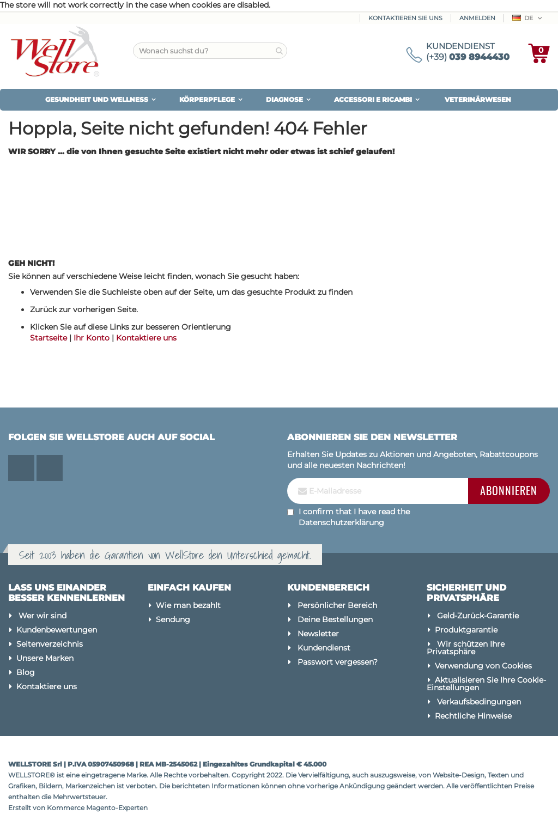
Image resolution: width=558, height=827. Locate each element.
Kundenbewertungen (56, 630)
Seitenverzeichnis (49, 644)
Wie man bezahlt (188, 605)
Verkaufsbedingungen (479, 702)
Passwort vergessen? (338, 662)
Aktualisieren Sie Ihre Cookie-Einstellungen (486, 683)
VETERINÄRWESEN (478, 99)
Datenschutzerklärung (341, 522)
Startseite (48, 338)
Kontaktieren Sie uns (405, 18)
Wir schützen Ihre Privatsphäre (466, 647)
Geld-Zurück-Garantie (478, 616)
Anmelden (477, 18)
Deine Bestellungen (335, 619)
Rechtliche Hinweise (473, 716)
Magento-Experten (117, 808)
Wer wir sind (42, 616)
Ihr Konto (92, 338)
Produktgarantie (466, 630)
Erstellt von (27, 808)
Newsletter (318, 634)
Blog (25, 672)
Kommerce (65, 808)
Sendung (173, 619)
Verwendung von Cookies (483, 666)
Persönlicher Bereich (337, 605)
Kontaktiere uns (146, 338)
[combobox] (210, 50)
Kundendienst (324, 648)
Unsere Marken (45, 658)
